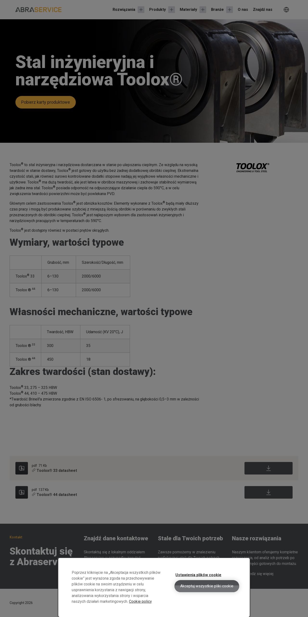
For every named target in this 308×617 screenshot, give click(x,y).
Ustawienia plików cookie (198, 578)
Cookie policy (140, 605)
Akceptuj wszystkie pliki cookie (206, 590)
